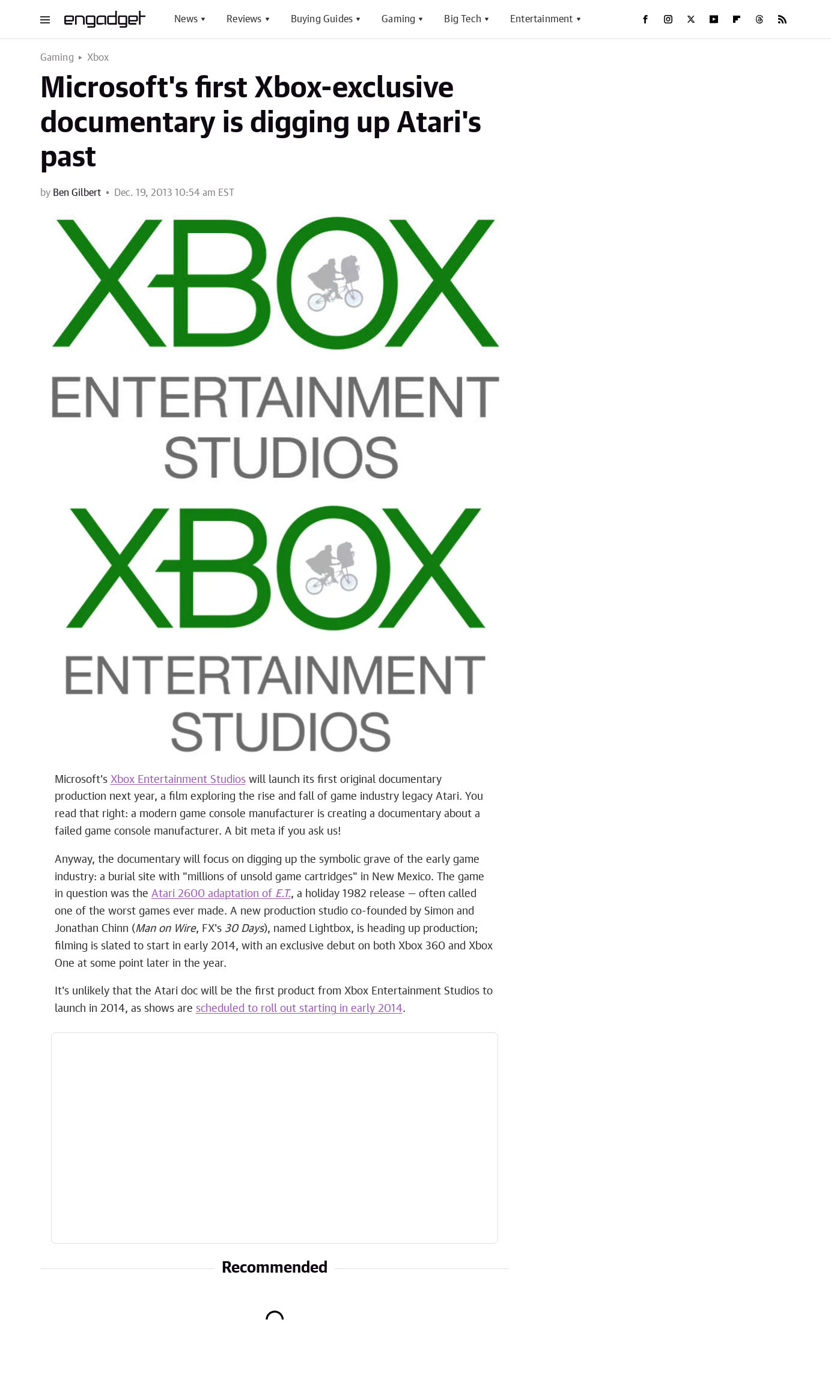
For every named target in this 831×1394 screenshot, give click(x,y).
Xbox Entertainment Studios (178, 780)
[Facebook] (645, 19)
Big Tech (462, 19)
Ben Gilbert (77, 193)
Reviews (244, 19)
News (186, 19)
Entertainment (541, 19)
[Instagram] (668, 19)
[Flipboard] (737, 19)
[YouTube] (714, 19)
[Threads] (759, 19)
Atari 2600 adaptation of (221, 894)
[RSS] (782, 19)
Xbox (98, 57)
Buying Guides (322, 19)
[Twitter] (691, 19)
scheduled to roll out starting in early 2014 (299, 1008)
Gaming (398, 19)
